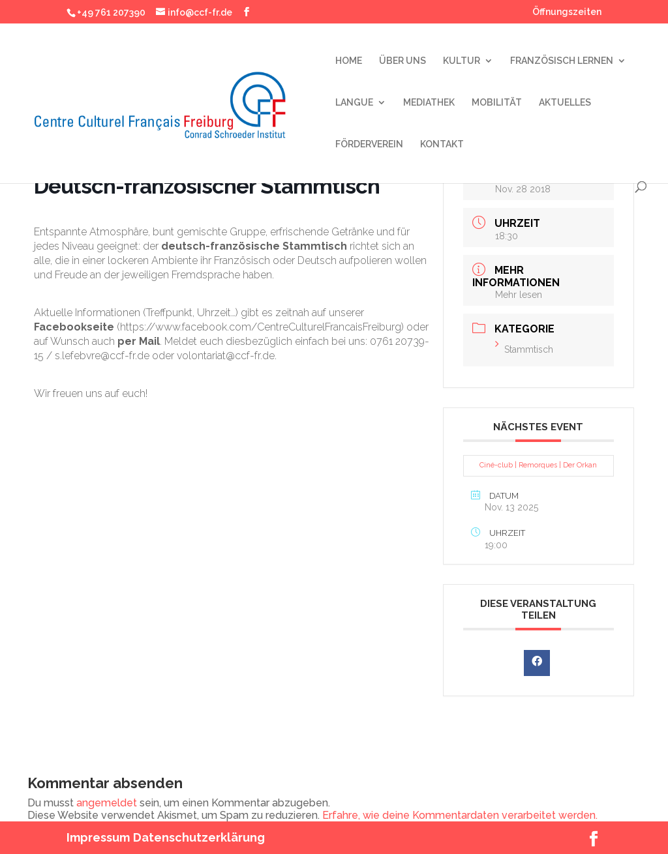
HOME (348, 61)
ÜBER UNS (402, 61)
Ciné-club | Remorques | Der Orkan (538, 465)
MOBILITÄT (497, 103)
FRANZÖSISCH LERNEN (561, 61)
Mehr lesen (518, 294)
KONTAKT (442, 144)
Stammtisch (524, 349)
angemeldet (106, 803)
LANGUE (354, 103)
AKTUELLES (565, 103)
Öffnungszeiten (566, 12)
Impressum (98, 837)
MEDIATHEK (429, 103)
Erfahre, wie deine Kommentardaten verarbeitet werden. (460, 815)
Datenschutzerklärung (199, 837)
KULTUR (461, 61)
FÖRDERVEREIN (369, 144)
